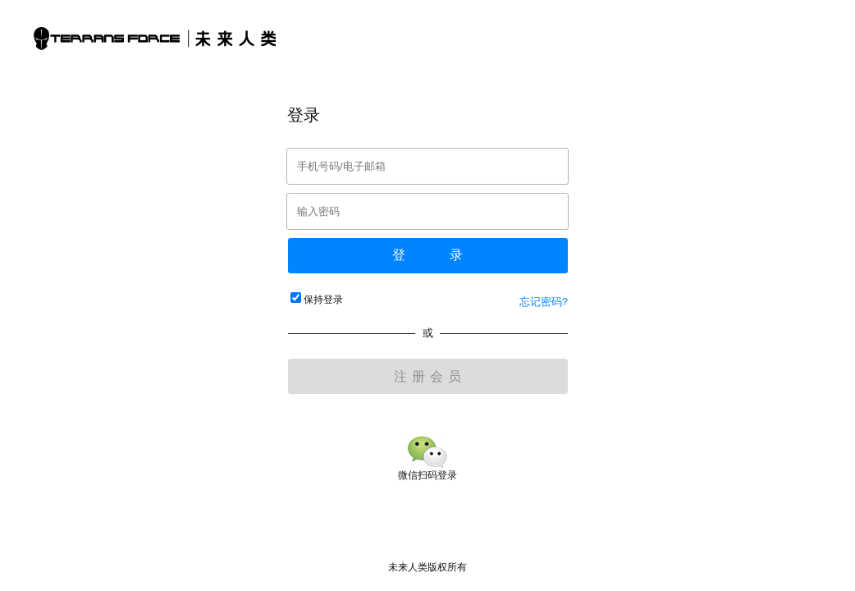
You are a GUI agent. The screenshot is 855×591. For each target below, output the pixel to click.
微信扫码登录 (427, 469)
